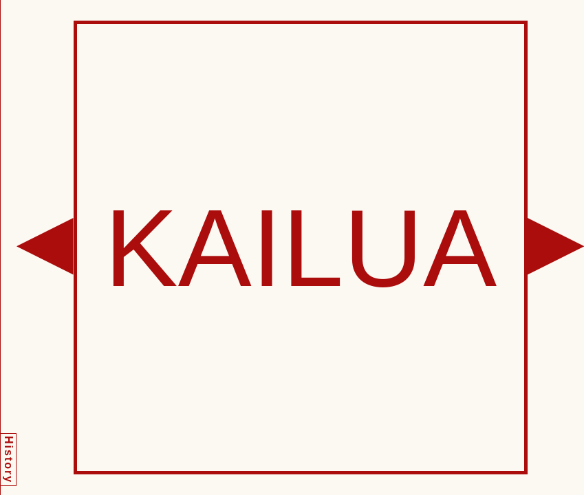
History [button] (8, 459)
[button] (45, 246)
